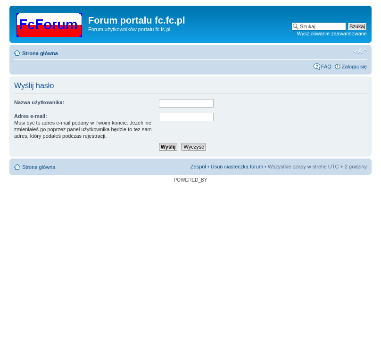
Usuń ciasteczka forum (237, 166)
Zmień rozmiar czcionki (360, 51)
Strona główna (40, 53)
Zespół (198, 166)
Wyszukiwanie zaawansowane (332, 33)
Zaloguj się (354, 66)
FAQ (326, 66)
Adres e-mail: (30, 116)
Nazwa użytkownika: (39, 102)
